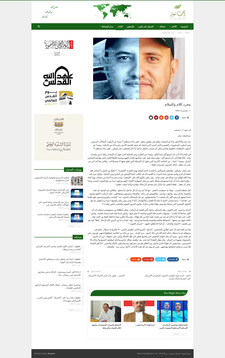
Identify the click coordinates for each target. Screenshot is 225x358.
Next (176, 334)
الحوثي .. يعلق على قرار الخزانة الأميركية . (106, 275)
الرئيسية (184, 27)
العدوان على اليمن (145, 27)
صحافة (162, 27)
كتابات (120, 27)
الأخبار (174, 27)
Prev (184, 334)
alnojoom (51, 354)
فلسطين (130, 27)
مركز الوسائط (108, 27)
